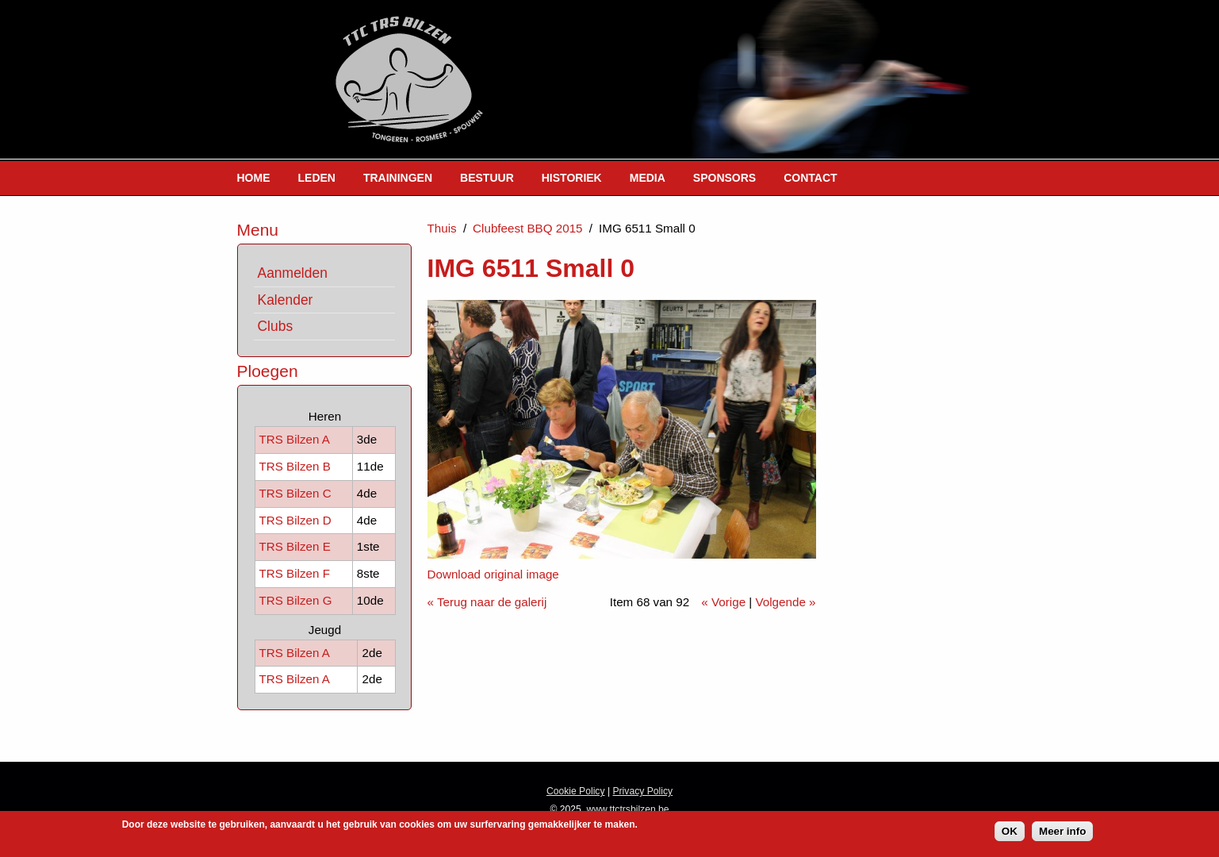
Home (253, 177)
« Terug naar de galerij (487, 602)
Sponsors (724, 177)
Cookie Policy (575, 791)
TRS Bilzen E (295, 546)
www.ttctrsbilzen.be (628, 809)
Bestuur (487, 177)
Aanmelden (293, 273)
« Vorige (723, 602)
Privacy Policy (642, 791)
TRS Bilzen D (295, 520)
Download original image (493, 574)
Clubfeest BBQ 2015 (527, 228)
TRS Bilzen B (295, 466)
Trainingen (397, 177)
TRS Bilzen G (295, 600)
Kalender (285, 300)
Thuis (442, 228)
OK (1010, 834)
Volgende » (785, 602)
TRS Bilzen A (294, 439)
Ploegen (267, 371)
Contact (810, 177)
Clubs (275, 326)
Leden (316, 177)
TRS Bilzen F (294, 573)
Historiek (572, 177)
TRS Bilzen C (295, 493)
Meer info (1062, 834)
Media (647, 177)
